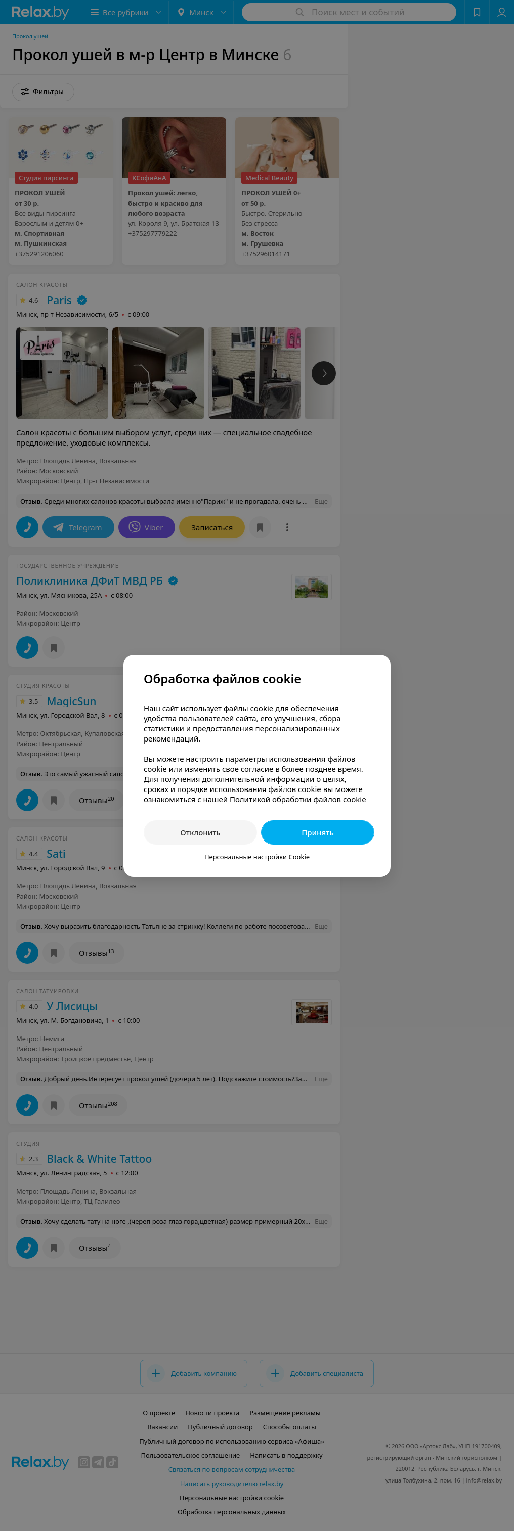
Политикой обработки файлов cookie (298, 799)
